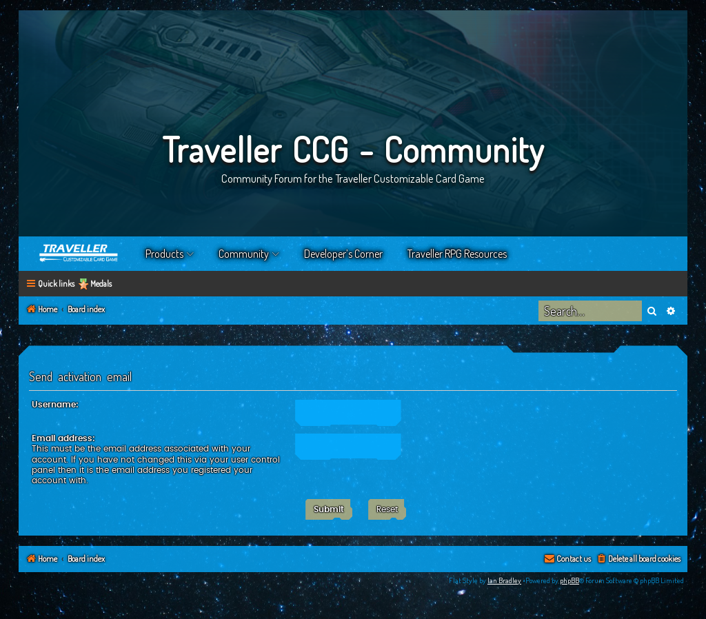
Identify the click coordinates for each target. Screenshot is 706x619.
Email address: (63, 438)
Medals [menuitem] (101, 283)
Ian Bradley (504, 580)
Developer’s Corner (343, 254)
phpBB (569, 580)
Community (244, 254)
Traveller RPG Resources (457, 254)
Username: (55, 404)
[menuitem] (638, 559)
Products (164, 254)
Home (79, 253)
